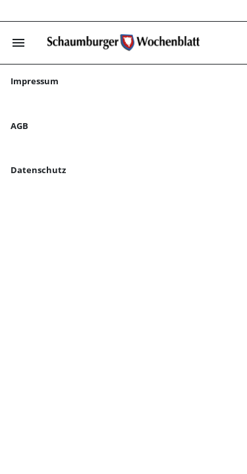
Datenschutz (38, 170)
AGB (19, 126)
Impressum (35, 81)
